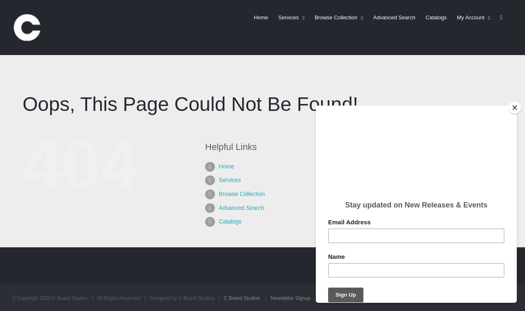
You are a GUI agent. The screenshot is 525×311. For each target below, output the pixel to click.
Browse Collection (242, 194)
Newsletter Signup (290, 298)
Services (230, 180)
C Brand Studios (242, 298)
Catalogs (230, 221)
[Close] (515, 107)
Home (226, 166)
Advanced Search (242, 208)
